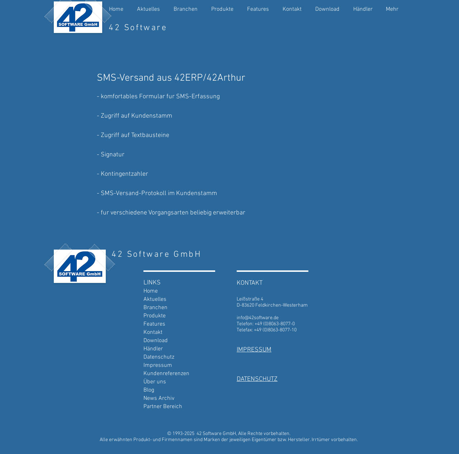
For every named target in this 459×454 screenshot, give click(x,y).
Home (150, 291)
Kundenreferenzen (166, 373)
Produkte (154, 316)
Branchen (155, 307)
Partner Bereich (162, 406)
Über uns (154, 382)
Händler (153, 349)
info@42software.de (258, 318)
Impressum (157, 365)
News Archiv (158, 398)
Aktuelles (154, 299)
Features (154, 324)
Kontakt (152, 332)
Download (155, 340)
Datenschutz (158, 357)
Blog (148, 390)
